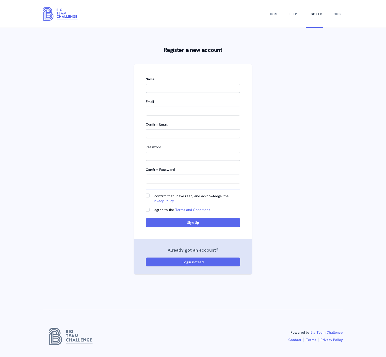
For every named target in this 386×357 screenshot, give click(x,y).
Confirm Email (157, 124)
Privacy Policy (163, 201)
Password (153, 147)
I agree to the (181, 210)
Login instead (193, 262)
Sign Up (193, 222)
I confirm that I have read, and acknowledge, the (191, 198)
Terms (311, 340)
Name (150, 79)
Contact (294, 340)
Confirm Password (160, 169)
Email (150, 101)
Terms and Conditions (192, 210)
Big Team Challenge (326, 332)
